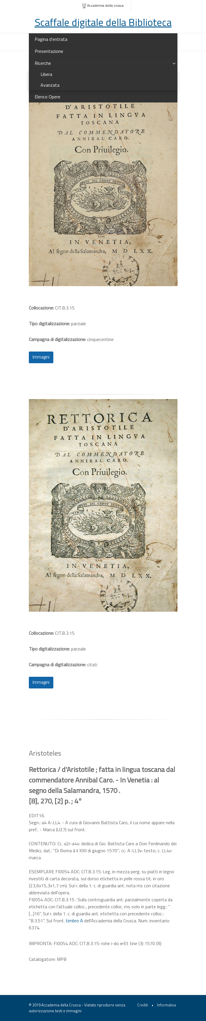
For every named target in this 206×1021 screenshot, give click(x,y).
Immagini (41, 357)
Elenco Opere (47, 96)
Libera (46, 74)
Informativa (166, 1005)
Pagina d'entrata (51, 39)
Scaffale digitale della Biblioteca (103, 22)
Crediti (142, 1005)
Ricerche (43, 63)
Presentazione (49, 51)
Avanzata (50, 84)
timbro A (74, 920)
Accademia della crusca (102, 6)
